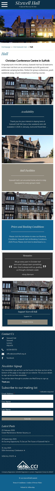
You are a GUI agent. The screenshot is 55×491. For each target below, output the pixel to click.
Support (27, 316)
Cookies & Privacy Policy (34, 483)
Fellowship (31, 487)
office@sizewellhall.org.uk (16, 354)
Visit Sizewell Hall (20, 47)
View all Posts (8, 456)
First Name (6, 402)
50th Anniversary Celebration (12, 450)
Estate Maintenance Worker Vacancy (15, 433)
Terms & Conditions (19, 483)
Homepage (5, 47)
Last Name (6, 410)
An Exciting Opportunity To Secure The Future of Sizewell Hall (25, 442)
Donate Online (27, 322)
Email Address (8, 394)
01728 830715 (12, 350)
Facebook (10, 358)
